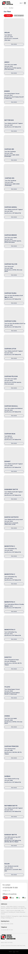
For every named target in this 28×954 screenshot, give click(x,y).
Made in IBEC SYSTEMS (6, 942)
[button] (25, 3)
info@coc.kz (6, 890)
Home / (5, 8)
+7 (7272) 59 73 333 (7, 930)
